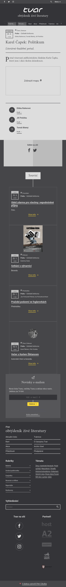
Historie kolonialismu (42, 471)
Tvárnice (51, 24)
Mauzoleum (45, 469)
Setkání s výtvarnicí (21, 265)
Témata (22, 24)
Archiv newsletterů (32, 414)
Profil (19, 112)
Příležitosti (42, 24)
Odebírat (33, 404)
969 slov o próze (41, 477)
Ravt (30, 24)
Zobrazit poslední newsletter (32, 409)
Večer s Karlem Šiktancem (25, 354)
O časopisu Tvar (41, 442)
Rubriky (12, 24)
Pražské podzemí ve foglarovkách (28, 301)
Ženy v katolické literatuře (44, 466)
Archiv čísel (39, 446)
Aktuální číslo (11, 437)
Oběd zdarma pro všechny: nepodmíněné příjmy (32, 204)
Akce (35, 24)
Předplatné (38, 451)
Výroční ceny (39, 474)
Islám (50, 477)
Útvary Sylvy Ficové (51, 474)
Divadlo (53, 469)
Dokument (54, 471)
